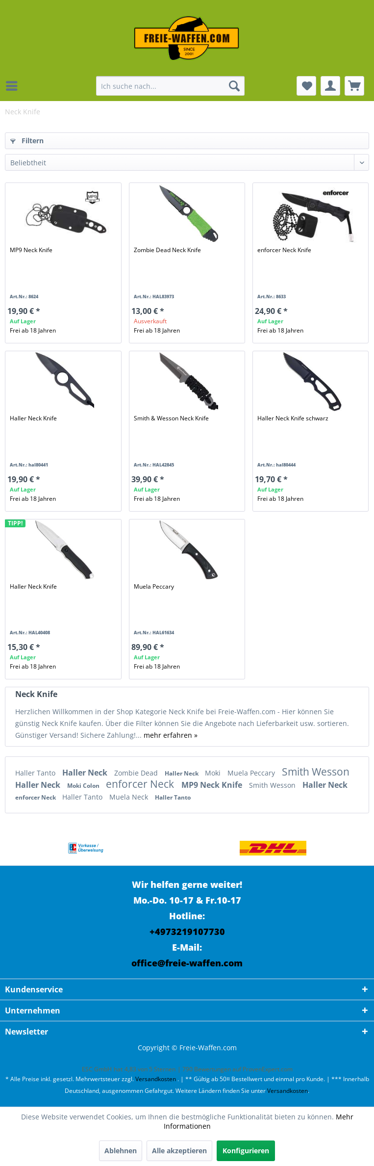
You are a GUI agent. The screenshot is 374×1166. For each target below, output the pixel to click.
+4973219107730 (187, 931)
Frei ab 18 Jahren (33, 330)
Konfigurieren (246, 1150)
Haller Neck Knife (33, 418)
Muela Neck (129, 797)
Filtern (27, 140)
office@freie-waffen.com (187, 963)
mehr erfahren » (171, 735)
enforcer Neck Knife (284, 250)
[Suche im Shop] (170, 86)
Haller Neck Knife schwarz (292, 418)
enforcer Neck (141, 784)
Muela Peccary (154, 586)
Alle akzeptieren (179, 1150)
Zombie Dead (137, 772)
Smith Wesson (315, 771)
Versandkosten (155, 1079)
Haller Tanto (36, 772)
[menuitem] (14, 86)
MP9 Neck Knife (31, 250)
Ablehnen (120, 1150)
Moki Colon (84, 785)
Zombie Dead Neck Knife (167, 250)
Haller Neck (85, 772)
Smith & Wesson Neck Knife (171, 418)
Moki (214, 772)
